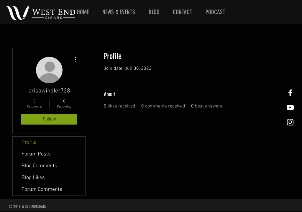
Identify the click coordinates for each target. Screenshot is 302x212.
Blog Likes (33, 178)
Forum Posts (36, 154)
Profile (29, 142)
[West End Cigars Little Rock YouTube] (290, 107)
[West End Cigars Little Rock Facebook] (290, 92)
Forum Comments (42, 189)
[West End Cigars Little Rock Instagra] (290, 122)
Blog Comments (39, 166)
